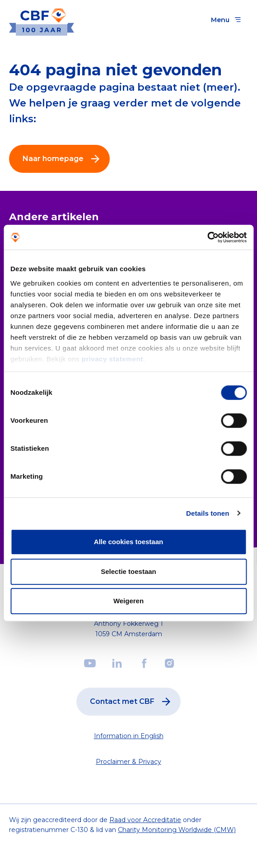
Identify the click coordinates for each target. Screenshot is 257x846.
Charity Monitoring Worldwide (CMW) (177, 830)
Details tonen (207, 513)
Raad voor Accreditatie (145, 820)
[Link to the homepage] (41, 19)
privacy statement (112, 359)
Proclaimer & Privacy (128, 762)
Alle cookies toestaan (128, 542)
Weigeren (128, 601)
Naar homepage (63, 159)
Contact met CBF (132, 701)
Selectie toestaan (128, 571)
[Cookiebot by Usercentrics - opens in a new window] (207, 237)
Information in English (129, 736)
